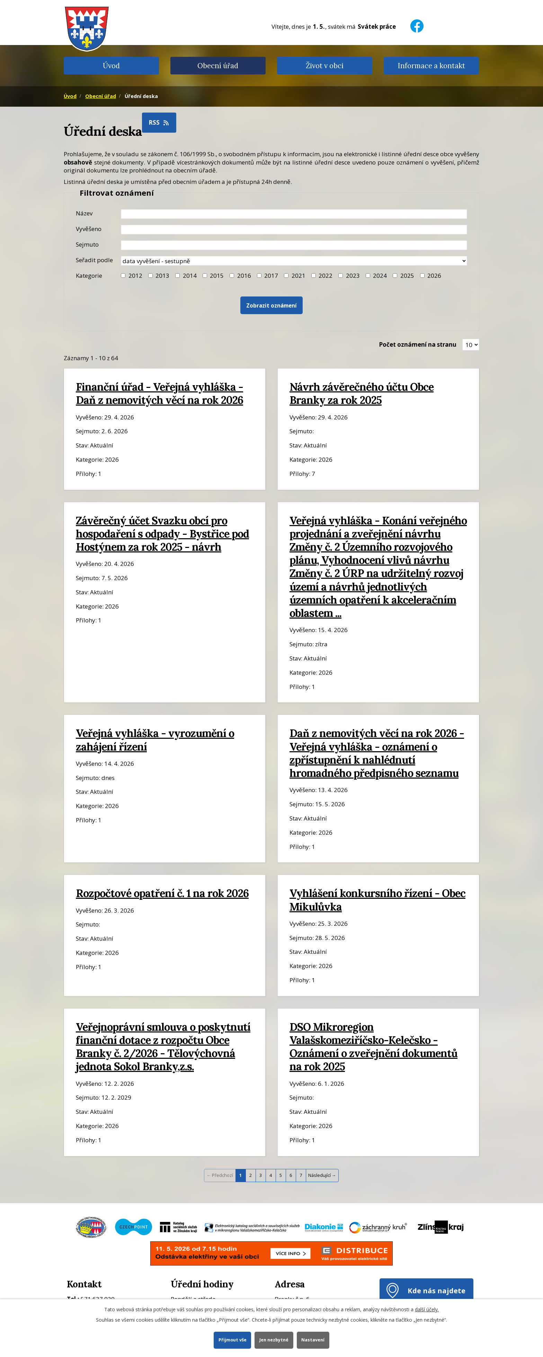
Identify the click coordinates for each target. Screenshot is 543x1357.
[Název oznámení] (294, 214)
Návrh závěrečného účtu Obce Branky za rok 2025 (362, 393)
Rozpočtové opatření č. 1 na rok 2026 (162, 893)
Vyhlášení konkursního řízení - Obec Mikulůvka (377, 899)
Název (84, 213)
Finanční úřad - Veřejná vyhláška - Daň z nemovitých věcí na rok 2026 (159, 393)
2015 (217, 276)
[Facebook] (417, 22)
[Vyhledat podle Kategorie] (422, 275)
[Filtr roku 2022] (313, 275)
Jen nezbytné (273, 1340)
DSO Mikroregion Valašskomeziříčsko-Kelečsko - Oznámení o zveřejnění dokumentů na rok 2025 (373, 1046)
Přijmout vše (232, 1340)
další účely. (427, 1309)
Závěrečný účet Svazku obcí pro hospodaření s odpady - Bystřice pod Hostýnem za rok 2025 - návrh (162, 533)
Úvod (111, 65)
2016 (244, 276)
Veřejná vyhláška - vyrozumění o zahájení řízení (155, 739)
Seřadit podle (94, 260)
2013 (162, 276)
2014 (190, 276)
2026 (434, 276)
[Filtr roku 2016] (232, 275)
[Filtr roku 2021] (286, 275)
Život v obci (325, 65)
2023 (353, 276)
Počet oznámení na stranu (417, 344)
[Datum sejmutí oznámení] (294, 245)
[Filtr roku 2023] (340, 275)
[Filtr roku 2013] (150, 275)
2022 (325, 276)
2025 (407, 276)
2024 (380, 276)
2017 (271, 276)
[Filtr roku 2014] (177, 275)
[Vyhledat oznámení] (271, 305)
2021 (298, 276)
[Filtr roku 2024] (368, 275)
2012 (135, 276)
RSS (159, 122)
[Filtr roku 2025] (395, 275)
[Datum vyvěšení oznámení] (294, 229)
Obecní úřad (217, 65)
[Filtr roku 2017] (259, 275)
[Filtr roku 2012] (123, 275)
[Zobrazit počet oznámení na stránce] (470, 345)
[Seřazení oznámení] (294, 261)
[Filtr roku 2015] (205, 275)
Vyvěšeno (88, 229)
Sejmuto (87, 244)
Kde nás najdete (436, 1290)
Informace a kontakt (431, 65)
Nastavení (313, 1340)
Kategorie (89, 276)
